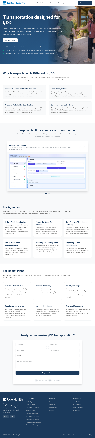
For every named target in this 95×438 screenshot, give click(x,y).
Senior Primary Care (32, 413)
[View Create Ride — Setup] (46, 193)
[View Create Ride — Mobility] (48, 193)
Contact (51, 410)
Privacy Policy (77, 404)
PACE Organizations (32, 402)
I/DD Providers (30, 404)
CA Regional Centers (32, 407)
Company (62, 3)
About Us (52, 404)
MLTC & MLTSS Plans (32, 416)
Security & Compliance (79, 402)
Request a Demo (85, 3)
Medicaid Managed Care (33, 422)
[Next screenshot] (84, 146)
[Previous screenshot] (80, 146)
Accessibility (76, 410)
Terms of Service (78, 407)
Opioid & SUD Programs (33, 425)
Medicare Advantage (32, 419)
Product (52, 3)
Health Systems (30, 410)
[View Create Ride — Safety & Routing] (49, 193)
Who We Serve (42, 3)
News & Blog (53, 407)
